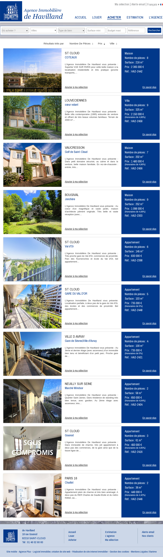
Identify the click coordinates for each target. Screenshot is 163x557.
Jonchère (70, 199)
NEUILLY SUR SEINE (78, 383)
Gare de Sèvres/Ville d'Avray (81, 341)
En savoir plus (149, 87)
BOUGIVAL (72, 194)
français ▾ (155, 4)
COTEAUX (71, 57)
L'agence (156, 17)
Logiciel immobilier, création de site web (51, 551)
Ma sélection (122, 4)
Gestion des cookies (119, 551)
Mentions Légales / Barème (144, 551)
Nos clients (148, 536)
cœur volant (71, 104)
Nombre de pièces (82, 43)
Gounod (69, 435)
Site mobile (11, 551)
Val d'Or (69, 246)
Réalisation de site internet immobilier (90, 551)
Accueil (80, 17)
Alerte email (138, 4)
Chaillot (69, 482)
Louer (97, 17)
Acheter (114, 17)
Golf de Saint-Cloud (76, 152)
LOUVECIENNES (76, 100)
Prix (102, 43)
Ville (114, 43)
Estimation (135, 17)
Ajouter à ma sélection (76, 87)
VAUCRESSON (74, 147)
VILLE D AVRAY (75, 336)
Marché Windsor (74, 388)
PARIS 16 (71, 478)
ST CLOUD (72, 53)
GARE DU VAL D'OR (76, 293)
